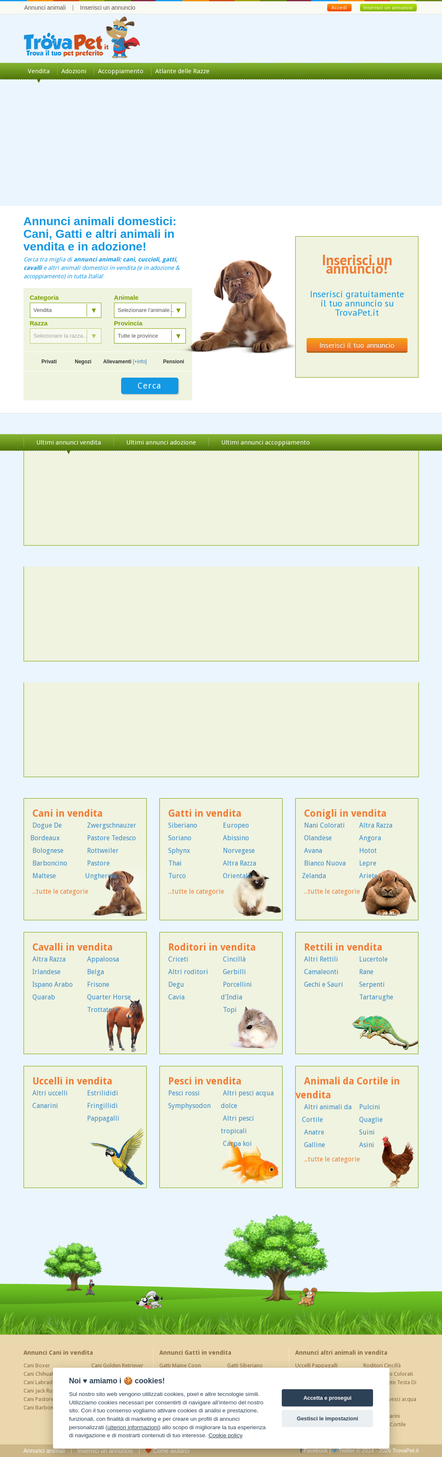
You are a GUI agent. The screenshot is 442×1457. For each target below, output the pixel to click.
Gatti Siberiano (245, 1365)
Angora (370, 838)
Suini (367, 1132)
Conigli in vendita (345, 813)
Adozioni (73, 71)
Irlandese (46, 972)
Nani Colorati (324, 825)
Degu (176, 984)
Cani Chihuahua (42, 1374)
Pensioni (173, 362)
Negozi (83, 362)
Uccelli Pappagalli (316, 1365)
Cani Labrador (41, 1382)
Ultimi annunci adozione (161, 442)
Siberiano (182, 825)
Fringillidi (102, 1106)
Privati (49, 362)
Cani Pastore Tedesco (50, 1399)
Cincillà (234, 959)
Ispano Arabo (52, 984)
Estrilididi (102, 1093)
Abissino (236, 838)
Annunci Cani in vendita (58, 1352)
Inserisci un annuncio (107, 7)
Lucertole (373, 959)
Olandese (318, 838)
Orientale (237, 876)
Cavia (176, 997)
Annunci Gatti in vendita (195, 1352)
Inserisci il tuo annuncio (356, 345)
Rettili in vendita (343, 947)
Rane (366, 972)
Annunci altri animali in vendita (341, 1352)
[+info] (140, 362)
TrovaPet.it (405, 1450)
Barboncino (49, 863)
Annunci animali (45, 7)
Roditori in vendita (212, 947)
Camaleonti (321, 972)
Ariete (368, 876)
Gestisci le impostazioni (327, 1418)
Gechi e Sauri (323, 984)
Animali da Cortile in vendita (348, 1088)
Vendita (39, 71)
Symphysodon (189, 1106)
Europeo (236, 825)
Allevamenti (125, 362)
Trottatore (103, 1010)
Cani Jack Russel (42, 1391)
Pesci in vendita (204, 1081)
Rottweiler (103, 851)
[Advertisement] (221, 147)
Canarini (45, 1106)
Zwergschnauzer (111, 825)
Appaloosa (103, 959)
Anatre (314, 1132)
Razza (39, 323)
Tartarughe (376, 997)
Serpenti (372, 984)
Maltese (44, 876)
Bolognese (48, 851)
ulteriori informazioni (133, 1427)
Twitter (343, 1450)
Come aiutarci (167, 1450)
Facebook (313, 1450)
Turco (177, 876)
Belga (95, 972)
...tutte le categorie (60, 891)
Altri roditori (188, 972)
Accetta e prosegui (327, 1398)
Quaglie (371, 1120)
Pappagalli (103, 1118)
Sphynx (179, 851)
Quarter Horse (109, 997)
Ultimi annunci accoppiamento (265, 442)
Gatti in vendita (204, 813)
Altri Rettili (321, 959)
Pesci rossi (184, 1093)
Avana (313, 851)
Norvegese (239, 851)
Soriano (179, 838)
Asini (366, 1145)
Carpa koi (237, 1144)
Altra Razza (239, 863)
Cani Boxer (37, 1365)
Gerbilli (234, 972)
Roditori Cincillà (382, 1365)
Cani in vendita (67, 813)
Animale (126, 297)
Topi (230, 1010)
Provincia (128, 323)
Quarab (43, 997)
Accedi (339, 7)
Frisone (98, 984)
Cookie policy (225, 1435)
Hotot (368, 851)
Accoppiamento (120, 71)
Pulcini (369, 1107)
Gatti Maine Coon (180, 1365)
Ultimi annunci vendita (68, 442)
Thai (175, 863)
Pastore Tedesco (111, 838)
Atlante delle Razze (182, 71)
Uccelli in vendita (72, 1081)
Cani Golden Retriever (117, 1365)
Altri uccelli (50, 1093)
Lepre (367, 863)
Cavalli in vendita (72, 947)
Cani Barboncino (44, 1407)
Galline (314, 1145)
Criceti (178, 959)
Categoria (44, 297)
